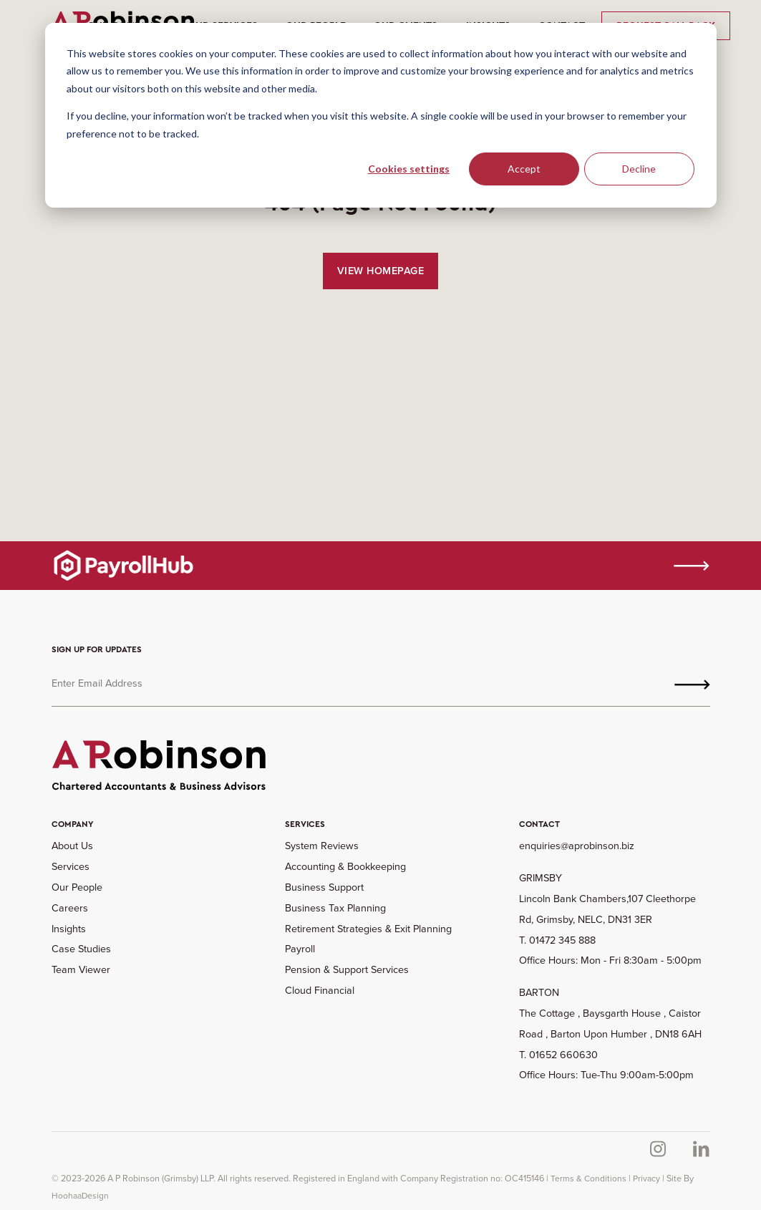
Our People (77, 887)
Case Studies (81, 949)
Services (70, 866)
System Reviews (322, 845)
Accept (524, 169)
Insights (69, 928)
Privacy (646, 1178)
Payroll (300, 949)
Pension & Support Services (347, 969)
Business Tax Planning (335, 908)
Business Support (324, 887)
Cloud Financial (319, 990)
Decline (639, 169)
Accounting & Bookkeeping (345, 866)
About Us (72, 845)
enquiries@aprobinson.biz (576, 845)
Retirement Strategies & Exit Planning (368, 928)
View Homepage (381, 271)
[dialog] (381, 115)
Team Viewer (81, 969)
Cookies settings (409, 169)
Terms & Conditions (588, 1178)
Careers (70, 908)
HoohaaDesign (80, 1195)
